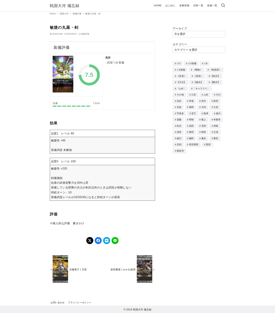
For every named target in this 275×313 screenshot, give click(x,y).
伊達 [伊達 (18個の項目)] (191, 100)
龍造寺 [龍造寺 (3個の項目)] (180, 148)
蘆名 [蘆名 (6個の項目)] (203, 136)
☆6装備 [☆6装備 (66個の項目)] (181, 69)
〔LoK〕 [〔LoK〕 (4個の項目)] (181, 87)
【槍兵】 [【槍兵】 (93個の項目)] (198, 81)
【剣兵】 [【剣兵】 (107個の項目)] (215, 75)
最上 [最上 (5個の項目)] (203, 118)
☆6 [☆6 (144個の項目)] (206, 63)
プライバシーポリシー (80, 302)
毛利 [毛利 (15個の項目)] (203, 124)
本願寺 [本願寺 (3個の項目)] (216, 118)
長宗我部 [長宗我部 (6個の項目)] (193, 142)
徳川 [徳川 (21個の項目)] (218, 112)
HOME (158, 5)
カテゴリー (180, 44)
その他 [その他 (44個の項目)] (180, 93)
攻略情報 (184, 5)
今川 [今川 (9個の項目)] (218, 93)
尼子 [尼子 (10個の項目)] (193, 112)
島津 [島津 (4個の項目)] (206, 112)
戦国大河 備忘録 (64, 6)
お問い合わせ (58, 302)
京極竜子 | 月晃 (78, 269)
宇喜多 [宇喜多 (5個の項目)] (180, 112)
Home (53, 13)
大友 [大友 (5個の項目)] (215, 106)
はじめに (170, 5)
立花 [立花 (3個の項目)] (215, 130)
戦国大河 (64, 13)
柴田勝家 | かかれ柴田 (123, 269)
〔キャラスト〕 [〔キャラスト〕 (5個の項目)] (201, 87)
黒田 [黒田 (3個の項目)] (208, 142)
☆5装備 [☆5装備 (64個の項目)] (192, 63)
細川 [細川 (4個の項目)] (179, 136)
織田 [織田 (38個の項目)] (191, 136)
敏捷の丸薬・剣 (92, 13)
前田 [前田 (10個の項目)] (215, 100)
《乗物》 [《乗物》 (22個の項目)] (197, 69)
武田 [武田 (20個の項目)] (191, 124)
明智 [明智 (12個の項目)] (191, 118)
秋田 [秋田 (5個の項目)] (203, 130)
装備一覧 (212, 5)
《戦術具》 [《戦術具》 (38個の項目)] (215, 69)
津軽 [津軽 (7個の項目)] (215, 124)
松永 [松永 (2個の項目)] (179, 124)
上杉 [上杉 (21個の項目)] (206, 93)
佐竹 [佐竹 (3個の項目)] (203, 100)
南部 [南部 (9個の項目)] (191, 106)
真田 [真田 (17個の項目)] (191, 130)
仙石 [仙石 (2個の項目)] (179, 100)
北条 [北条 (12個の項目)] (179, 106)
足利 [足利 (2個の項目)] (179, 142)
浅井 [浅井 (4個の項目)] (179, 130)
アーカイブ (180, 28)
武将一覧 (198, 5)
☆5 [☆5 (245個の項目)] (178, 63)
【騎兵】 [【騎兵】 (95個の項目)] (215, 81)
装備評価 (77, 13)
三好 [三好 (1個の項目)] (193, 93)
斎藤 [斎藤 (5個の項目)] (179, 118)
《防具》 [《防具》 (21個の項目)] (198, 75)
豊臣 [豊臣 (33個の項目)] (215, 136)
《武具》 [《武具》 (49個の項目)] (181, 75)
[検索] (223, 5)
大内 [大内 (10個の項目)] (203, 106)
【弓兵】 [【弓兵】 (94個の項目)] (181, 81)
